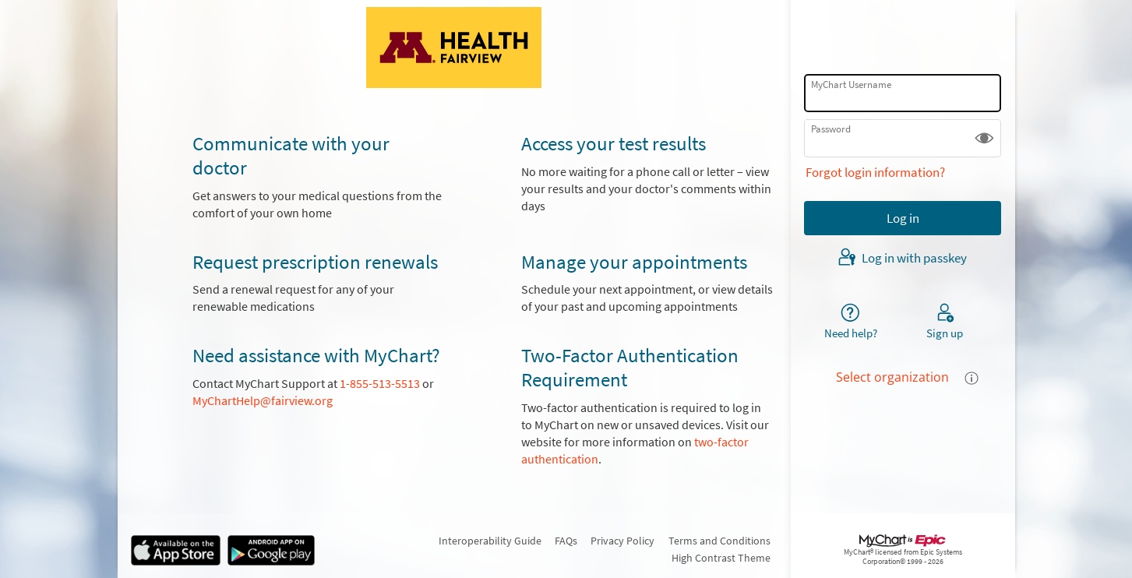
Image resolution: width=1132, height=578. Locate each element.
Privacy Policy (622, 541)
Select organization (892, 377)
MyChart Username (851, 84)
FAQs (566, 541)
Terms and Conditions (719, 541)
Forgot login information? (875, 172)
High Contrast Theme (721, 558)
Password (831, 129)
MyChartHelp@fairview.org (262, 400)
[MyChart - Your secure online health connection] (453, 47)
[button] (984, 138)
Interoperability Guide (490, 541)
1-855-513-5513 (380, 383)
